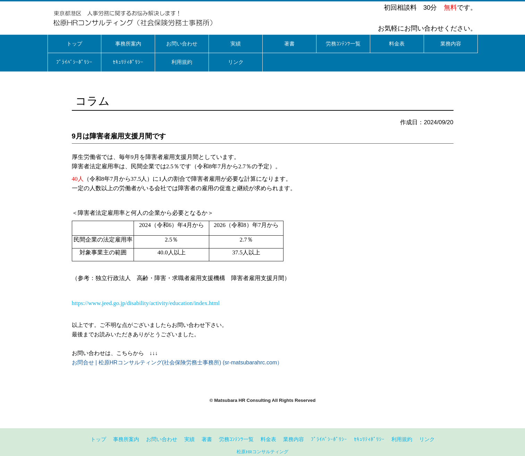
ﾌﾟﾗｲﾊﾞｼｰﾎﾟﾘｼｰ (329, 439)
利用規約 (401, 439)
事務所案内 (126, 439)
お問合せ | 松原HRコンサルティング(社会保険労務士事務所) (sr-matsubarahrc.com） (177, 362)
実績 (189, 439)
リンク (427, 439)
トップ (98, 439)
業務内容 (293, 439)
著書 (207, 439)
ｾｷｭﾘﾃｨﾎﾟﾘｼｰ (369, 439)
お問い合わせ (161, 439)
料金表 (268, 439)
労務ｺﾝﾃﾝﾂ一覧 (236, 439)
